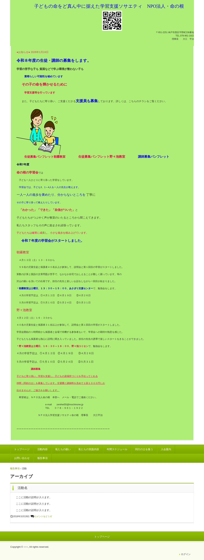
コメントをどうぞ (43, 516)
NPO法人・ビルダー (39, 12)
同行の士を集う (144, 449)
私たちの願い (63, 449)
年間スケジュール (117, 449)
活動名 (23, 488)
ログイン (186, 554)
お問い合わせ (22, 458)
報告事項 (42, 458)
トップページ (22, 449)
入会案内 (166, 449)
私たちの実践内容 (88, 449)
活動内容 (42, 449)
